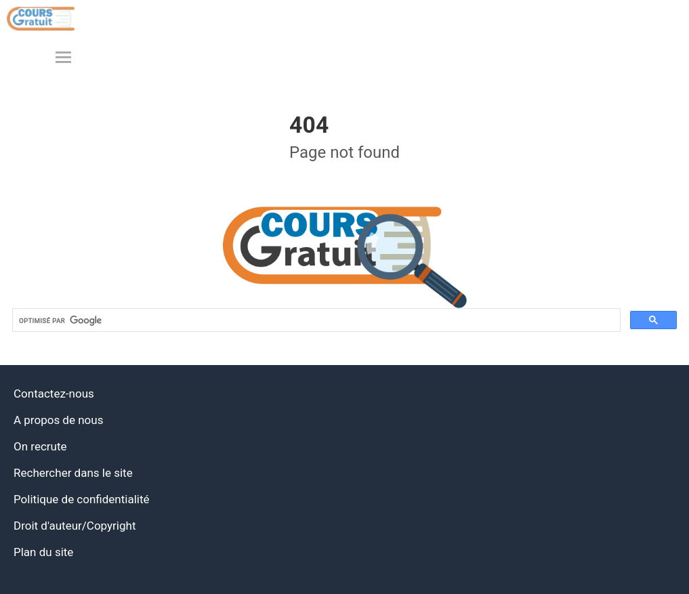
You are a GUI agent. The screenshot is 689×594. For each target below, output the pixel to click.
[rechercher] (315, 320)
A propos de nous (58, 420)
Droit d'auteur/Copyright (74, 525)
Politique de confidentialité (82, 499)
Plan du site (43, 552)
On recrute (40, 446)
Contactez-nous (54, 393)
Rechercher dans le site (73, 473)
